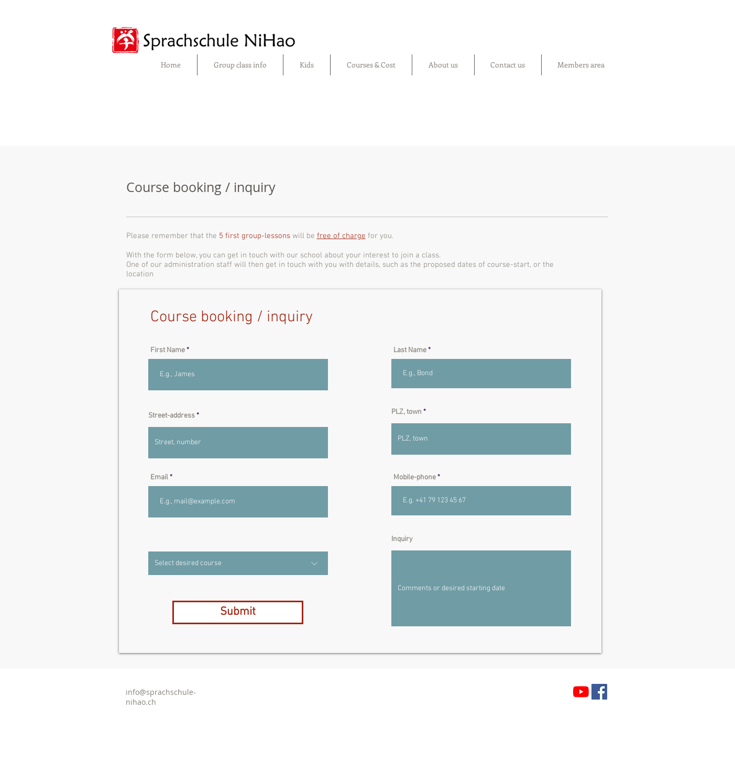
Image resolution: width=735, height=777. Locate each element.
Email (159, 477)
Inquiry (402, 539)
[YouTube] (581, 692)
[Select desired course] (238, 563)
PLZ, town (406, 412)
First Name (167, 350)
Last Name (409, 350)
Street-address (171, 416)
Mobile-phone (414, 477)
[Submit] (237, 612)
